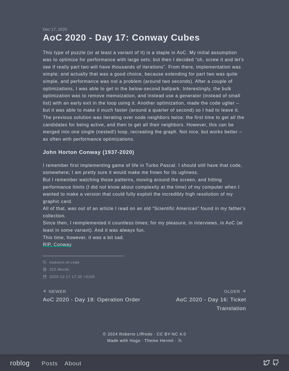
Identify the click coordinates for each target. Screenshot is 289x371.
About (73, 363)
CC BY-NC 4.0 (171, 334)
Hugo (135, 340)
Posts (49, 363)
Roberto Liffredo (135, 334)
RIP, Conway (57, 244)
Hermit (167, 340)
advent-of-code (66, 262)
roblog (20, 363)
